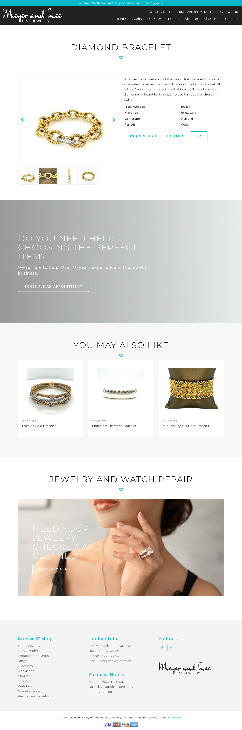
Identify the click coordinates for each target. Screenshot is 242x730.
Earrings (24, 681)
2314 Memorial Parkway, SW (109, 646)
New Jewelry (28, 651)
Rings (22, 661)
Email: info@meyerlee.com (109, 661)
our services (53, 569)
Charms (24, 676)
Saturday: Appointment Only (110, 686)
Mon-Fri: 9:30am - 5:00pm (108, 681)
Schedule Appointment (190, 12)
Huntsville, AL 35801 (103, 651)
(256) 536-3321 (157, 12)
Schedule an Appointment (54, 286)
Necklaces (26, 671)
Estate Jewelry (29, 646)
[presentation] (22, 119)
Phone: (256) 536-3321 (104, 656)
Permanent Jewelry (33, 696)
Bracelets (25, 666)
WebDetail (175, 717)
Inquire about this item (157, 136)
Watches (25, 686)
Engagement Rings (33, 656)
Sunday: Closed (100, 692)
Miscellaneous (29, 691)
